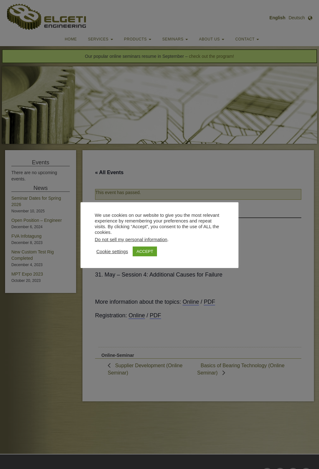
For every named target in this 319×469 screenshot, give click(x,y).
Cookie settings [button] (112, 251)
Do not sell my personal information (131, 239)
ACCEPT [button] (144, 251)
